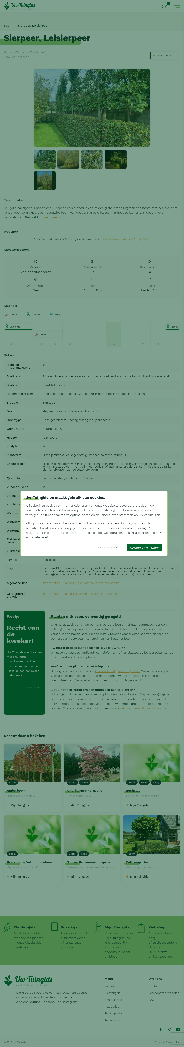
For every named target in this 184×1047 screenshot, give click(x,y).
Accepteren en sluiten (145, 547)
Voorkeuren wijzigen (109, 547)
